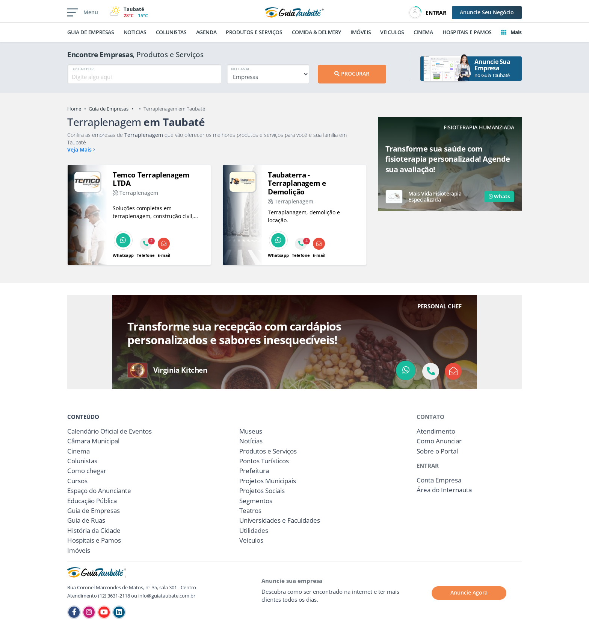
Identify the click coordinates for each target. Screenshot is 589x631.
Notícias (251, 441)
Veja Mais (81, 149)
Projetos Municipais (267, 480)
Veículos (251, 540)
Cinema (78, 451)
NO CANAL (240, 68)
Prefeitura (254, 470)
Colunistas (82, 461)
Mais (511, 32)
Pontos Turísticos (264, 461)
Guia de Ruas (86, 520)
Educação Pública (92, 500)
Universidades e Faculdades (279, 520)
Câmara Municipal (93, 441)
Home (74, 108)
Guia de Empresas (108, 108)
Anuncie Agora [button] (469, 592)
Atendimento (436, 431)
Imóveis (78, 550)
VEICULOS (392, 32)
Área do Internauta (444, 489)
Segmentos (255, 500)
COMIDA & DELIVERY (316, 32)
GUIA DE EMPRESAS (90, 32)
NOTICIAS (135, 32)
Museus (250, 431)
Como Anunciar (439, 441)
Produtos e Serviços (268, 451)
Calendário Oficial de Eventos (109, 431)
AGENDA (206, 32)
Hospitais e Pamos (94, 540)
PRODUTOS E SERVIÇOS (254, 32)
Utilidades (253, 530)
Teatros (250, 510)
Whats (499, 196)
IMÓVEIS (360, 32)
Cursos (77, 480)
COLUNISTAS (171, 32)
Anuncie (487, 12)
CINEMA (423, 32)
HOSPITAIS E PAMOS (467, 32)
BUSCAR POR (82, 68)
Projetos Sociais (262, 490)
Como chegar (86, 470)
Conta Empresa (439, 480)
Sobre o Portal (437, 451)
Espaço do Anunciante (99, 490)
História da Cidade (94, 530)
